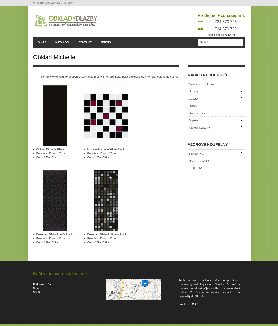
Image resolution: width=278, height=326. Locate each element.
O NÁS (42, 42)
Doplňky (193, 122)
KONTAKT (85, 42)
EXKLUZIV (195, 170)
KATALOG (62, 42)
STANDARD (196, 155)
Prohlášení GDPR (189, 306)
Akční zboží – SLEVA (201, 86)
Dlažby (193, 108)
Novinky (193, 93)
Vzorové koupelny (199, 129)
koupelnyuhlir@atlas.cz (221, 34)
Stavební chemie (199, 115)
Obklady (194, 100)
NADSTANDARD (199, 163)
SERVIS (105, 42)
